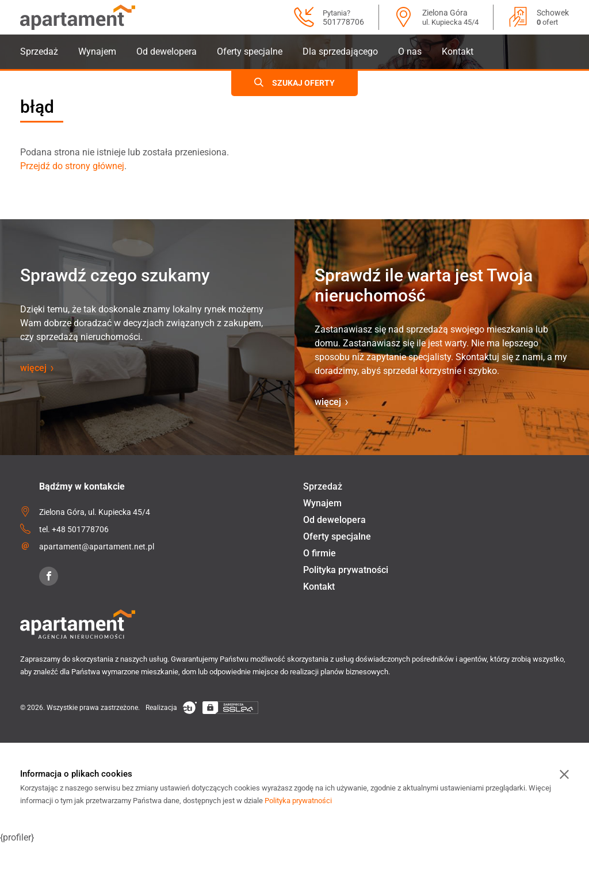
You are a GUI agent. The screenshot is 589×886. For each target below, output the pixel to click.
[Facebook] (48, 576)
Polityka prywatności (345, 569)
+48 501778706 (80, 529)
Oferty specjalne (249, 51)
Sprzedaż (39, 51)
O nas (410, 51)
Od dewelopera (166, 51)
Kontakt (457, 51)
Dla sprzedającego (340, 51)
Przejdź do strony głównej (72, 166)
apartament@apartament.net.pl (96, 546)
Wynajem (97, 51)
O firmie (319, 553)
